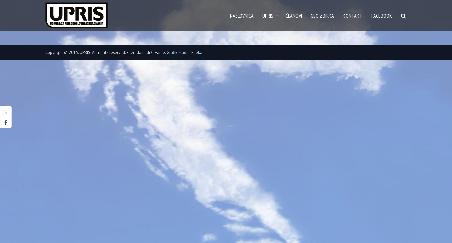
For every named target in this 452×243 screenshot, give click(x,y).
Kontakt (352, 15)
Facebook (381, 15)
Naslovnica (242, 15)
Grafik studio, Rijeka (185, 52)
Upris (267, 15)
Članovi (294, 15)
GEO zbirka (322, 15)
